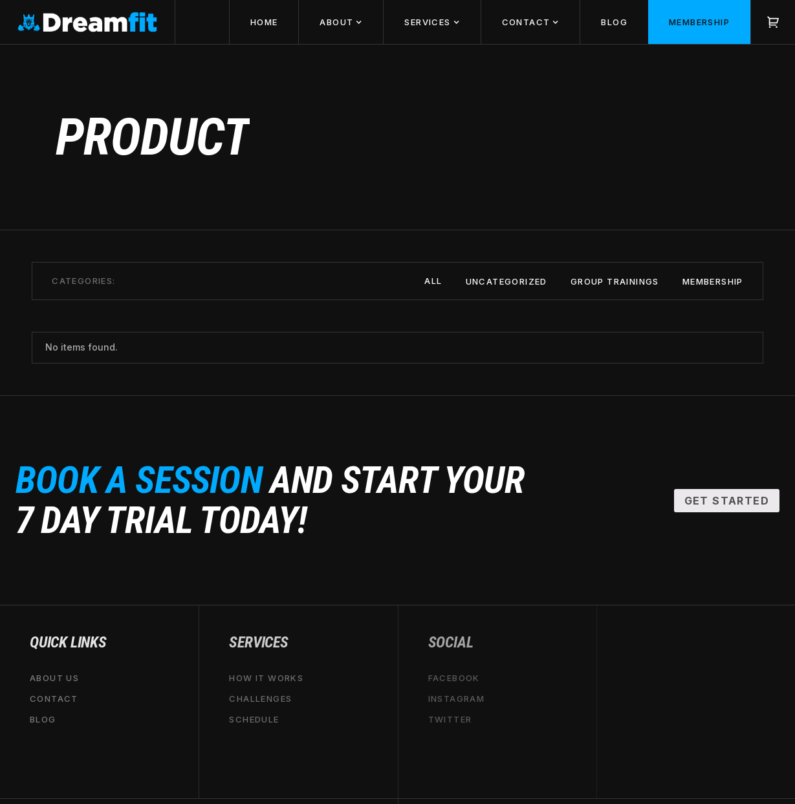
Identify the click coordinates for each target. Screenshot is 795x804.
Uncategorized (506, 281)
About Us (54, 678)
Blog (43, 719)
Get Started (726, 500)
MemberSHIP (699, 22)
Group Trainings (615, 281)
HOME (264, 22)
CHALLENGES (260, 698)
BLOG (614, 22)
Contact (54, 698)
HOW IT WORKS (266, 678)
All (433, 281)
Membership (712, 281)
